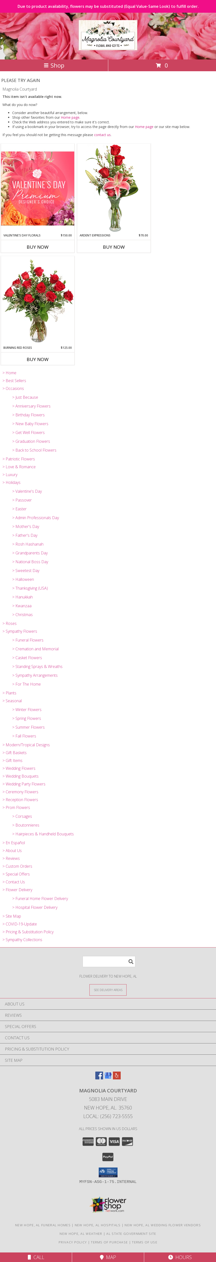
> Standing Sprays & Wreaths (37, 666)
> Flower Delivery (17, 889)
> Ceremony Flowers (20, 792)
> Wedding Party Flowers (23, 784)
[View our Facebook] (99, 1078)
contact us (102, 134)
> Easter (19, 509)
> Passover (22, 500)
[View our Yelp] (117, 1078)
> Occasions (13, 388)
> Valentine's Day (27, 491)
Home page (70, 117)
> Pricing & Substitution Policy (28, 932)
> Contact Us (13, 882)
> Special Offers (16, 874)
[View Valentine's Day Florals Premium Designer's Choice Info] (37, 188)
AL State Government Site (131, 1233)
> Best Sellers (14, 380)
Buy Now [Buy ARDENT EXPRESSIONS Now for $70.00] (114, 247)
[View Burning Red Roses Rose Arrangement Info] (37, 300)
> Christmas (22, 614)
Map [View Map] (108, 1257)
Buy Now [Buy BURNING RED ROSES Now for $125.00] (38, 359)
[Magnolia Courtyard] (108, 47)
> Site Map (11, 916)
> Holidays (11, 482)
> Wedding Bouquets (20, 776)
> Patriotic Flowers (18, 459)
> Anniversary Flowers (31, 406)
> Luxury (9, 474)
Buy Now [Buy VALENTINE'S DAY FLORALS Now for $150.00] (38, 247)
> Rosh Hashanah (27, 544)
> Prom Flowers (16, 807)
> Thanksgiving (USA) (30, 588)
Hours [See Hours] (180, 1257)
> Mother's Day (25, 526)
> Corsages (22, 816)
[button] (108, 1172)
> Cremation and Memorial (35, 649)
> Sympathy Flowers (19, 631)
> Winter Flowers (27, 709)
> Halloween (23, 579)
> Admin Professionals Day (35, 517)
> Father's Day (24, 535)
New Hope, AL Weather (81, 1233)
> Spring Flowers (26, 718)
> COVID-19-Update (19, 924)
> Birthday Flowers (28, 415)
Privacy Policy (73, 1242)
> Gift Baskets (14, 752)
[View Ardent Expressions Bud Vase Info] (114, 188)
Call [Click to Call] (36, 1257)
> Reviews (11, 858)
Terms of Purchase (109, 1242)
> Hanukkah (22, 597)
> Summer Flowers (28, 727)
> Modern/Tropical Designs (26, 745)
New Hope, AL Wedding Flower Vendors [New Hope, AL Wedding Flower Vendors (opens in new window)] (163, 1225)
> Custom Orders (17, 866)
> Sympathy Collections (22, 939)
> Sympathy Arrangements (35, 675)
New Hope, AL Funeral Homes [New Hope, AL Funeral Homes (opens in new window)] (43, 1225)
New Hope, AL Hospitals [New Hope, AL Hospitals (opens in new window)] (98, 1225)
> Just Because (25, 397)
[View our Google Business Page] (108, 1078)
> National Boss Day (30, 561)
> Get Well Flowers (28, 432)
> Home (9, 372)
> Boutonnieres (25, 825)
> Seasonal (12, 700)
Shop (54, 65)
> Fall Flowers (24, 736)
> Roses (9, 623)
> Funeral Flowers (27, 640)
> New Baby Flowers (30, 423)
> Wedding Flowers (18, 768)
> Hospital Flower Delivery (34, 907)
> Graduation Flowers (31, 441)
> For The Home (26, 684)
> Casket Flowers (27, 657)
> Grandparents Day (30, 553)
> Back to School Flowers (34, 450)
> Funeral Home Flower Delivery (40, 898)
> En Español (13, 842)
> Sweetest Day (25, 570)
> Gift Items (12, 760)
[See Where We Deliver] (108, 989)
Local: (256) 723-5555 (108, 1116)
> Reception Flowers (20, 799)
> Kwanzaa (22, 605)
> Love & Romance (19, 466)
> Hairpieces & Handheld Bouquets (43, 834)
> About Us (12, 850)
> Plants (9, 693)
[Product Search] (109, 961)
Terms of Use (144, 1242)
